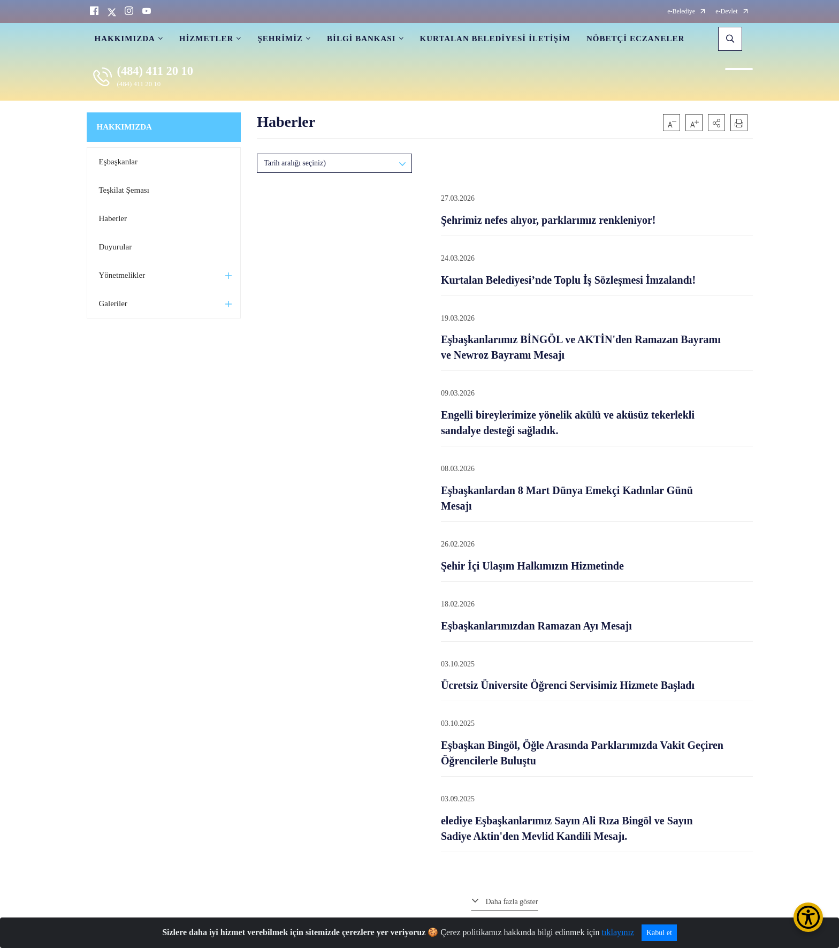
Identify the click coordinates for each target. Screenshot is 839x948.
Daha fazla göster (511, 902)
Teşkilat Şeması (124, 190)
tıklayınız (618, 932)
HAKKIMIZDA (124, 127)
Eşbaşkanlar (118, 161)
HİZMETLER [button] (206, 38)
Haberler (113, 218)
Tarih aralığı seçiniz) (295, 163)
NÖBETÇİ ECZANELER (635, 38)
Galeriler (113, 303)
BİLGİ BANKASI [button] (361, 38)
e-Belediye (681, 11)
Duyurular (115, 246)
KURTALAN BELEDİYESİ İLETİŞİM (495, 38)
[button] (716, 122)
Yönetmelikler (122, 275)
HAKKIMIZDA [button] (125, 38)
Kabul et (659, 933)
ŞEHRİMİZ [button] (280, 38)
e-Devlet (726, 11)
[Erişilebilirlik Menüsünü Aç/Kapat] (808, 917)
